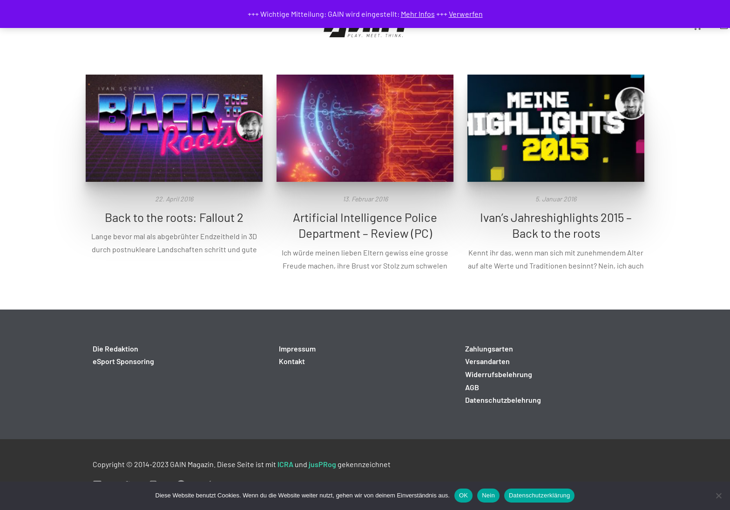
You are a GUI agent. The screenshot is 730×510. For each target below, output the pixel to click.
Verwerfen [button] (466, 13)
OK (463, 495)
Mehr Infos (418, 13)
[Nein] (718, 495)
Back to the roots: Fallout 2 (174, 217)
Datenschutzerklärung (539, 495)
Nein (488, 495)
